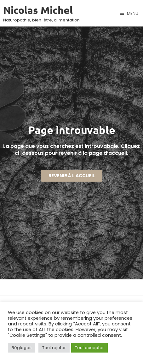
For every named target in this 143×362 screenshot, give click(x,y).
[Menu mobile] (129, 13)
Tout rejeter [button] (54, 348)
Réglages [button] (21, 348)
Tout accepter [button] (89, 348)
